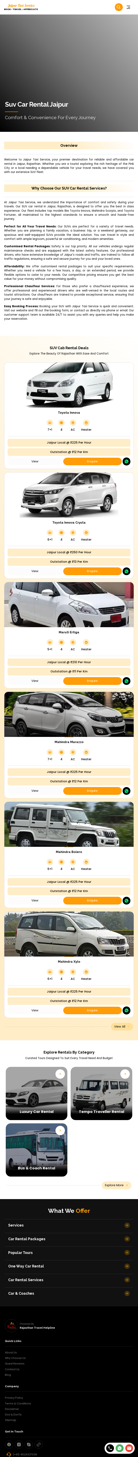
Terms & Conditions (18, 1403)
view (34, 461)
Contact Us (12, 1369)
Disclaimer (12, 1409)
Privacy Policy (14, 1397)
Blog (8, 1375)
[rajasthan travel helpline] (11, 1325)
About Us (11, 1352)
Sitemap (10, 1420)
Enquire (92, 461)
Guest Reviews (14, 1363)
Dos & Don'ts (13, 1414)
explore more (116, 1185)
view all (122, 1026)
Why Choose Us (15, 1358)
